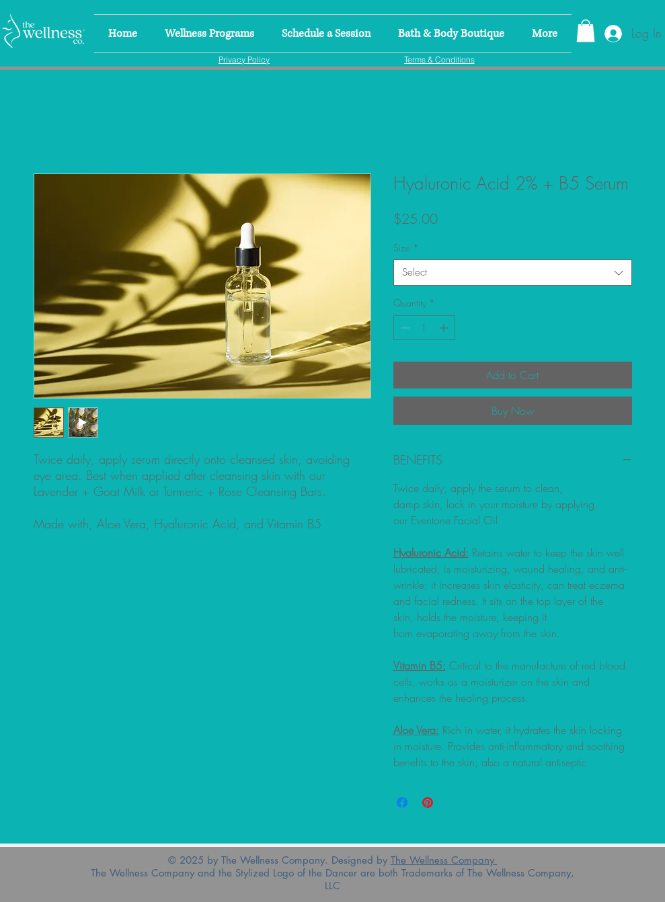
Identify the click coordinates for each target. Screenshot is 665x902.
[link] (585, 30)
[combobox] (512, 272)
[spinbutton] (424, 327)
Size (406, 247)
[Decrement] (403, 327)
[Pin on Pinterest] (428, 802)
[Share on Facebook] (402, 802)
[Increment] (444, 327)
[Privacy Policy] (244, 59)
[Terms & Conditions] (439, 59)
